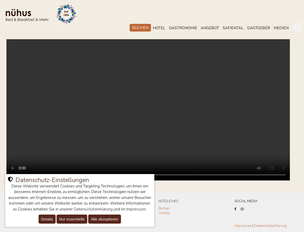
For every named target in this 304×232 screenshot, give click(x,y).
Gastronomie (183, 28)
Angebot (210, 28)
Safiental (233, 28)
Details (47, 219)
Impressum (243, 226)
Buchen (140, 27)
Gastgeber (258, 28)
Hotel (159, 28)
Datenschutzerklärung (270, 226)
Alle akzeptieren (104, 219)
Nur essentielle (72, 219)
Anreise (164, 213)
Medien (281, 28)
